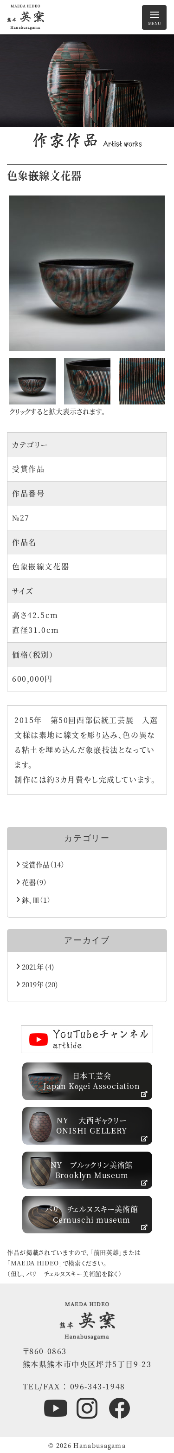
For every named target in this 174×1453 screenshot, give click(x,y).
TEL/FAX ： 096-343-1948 (74, 1386)
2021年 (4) (35, 966)
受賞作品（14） (40, 864)
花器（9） (32, 882)
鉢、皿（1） (34, 900)
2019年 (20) (37, 984)
